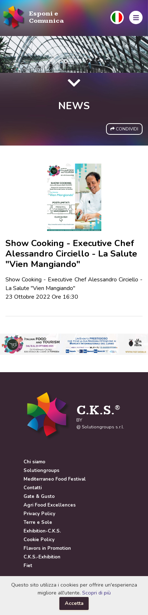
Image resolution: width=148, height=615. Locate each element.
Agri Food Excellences (50, 505)
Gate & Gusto (39, 496)
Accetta (74, 603)
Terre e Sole (38, 522)
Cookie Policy (39, 539)
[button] (117, 17)
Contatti (33, 488)
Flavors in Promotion (47, 548)
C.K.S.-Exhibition (42, 557)
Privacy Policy (39, 514)
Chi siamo (34, 462)
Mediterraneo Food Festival (55, 479)
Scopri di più (96, 592)
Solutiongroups (41, 470)
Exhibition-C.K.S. (42, 531)
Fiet (28, 565)
